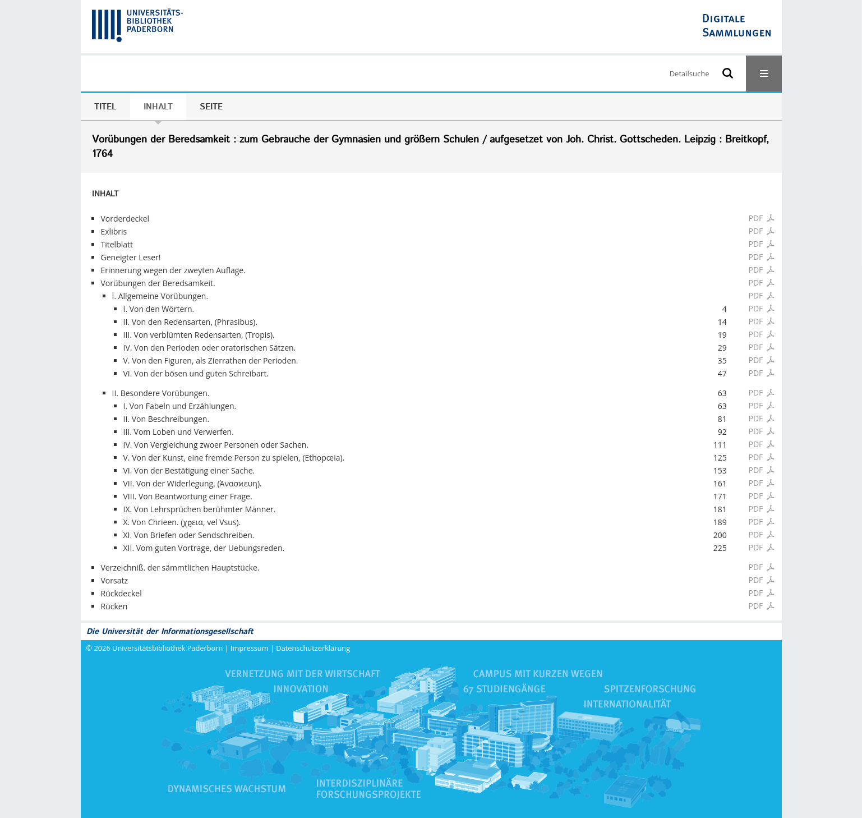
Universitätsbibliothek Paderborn (167, 648)
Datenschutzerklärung (313, 648)
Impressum (250, 648)
